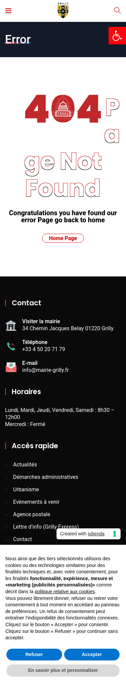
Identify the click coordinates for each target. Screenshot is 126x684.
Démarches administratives (45, 477)
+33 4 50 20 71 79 (43, 349)
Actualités (25, 464)
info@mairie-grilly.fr (45, 370)
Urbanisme (26, 489)
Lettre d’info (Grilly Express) (46, 527)
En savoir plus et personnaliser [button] (63, 670)
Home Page (63, 238)
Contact (22, 539)
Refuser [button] (34, 654)
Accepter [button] (92, 654)
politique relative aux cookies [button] (65, 591)
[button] (117, 35)
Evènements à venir (36, 502)
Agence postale (31, 514)
